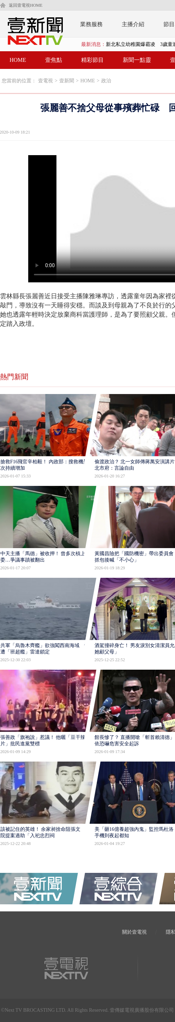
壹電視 (45, 80)
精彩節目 (92, 60)
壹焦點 (53, 60)
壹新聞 (66, 80)
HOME (18, 60)
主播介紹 (133, 24)
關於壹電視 (134, 932)
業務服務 (91, 24)
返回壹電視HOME (25, 5)
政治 (106, 80)
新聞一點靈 (137, 60)
